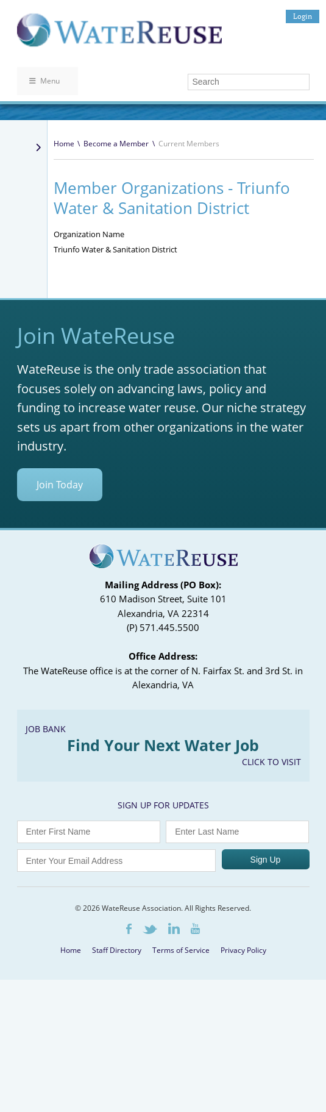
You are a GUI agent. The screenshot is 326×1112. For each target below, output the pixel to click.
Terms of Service (181, 950)
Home (64, 143)
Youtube (195, 928)
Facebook (129, 929)
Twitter (150, 929)
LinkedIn (174, 928)
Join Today (60, 484)
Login (302, 16)
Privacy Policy (243, 950)
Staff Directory (116, 950)
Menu (44, 81)
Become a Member (116, 143)
